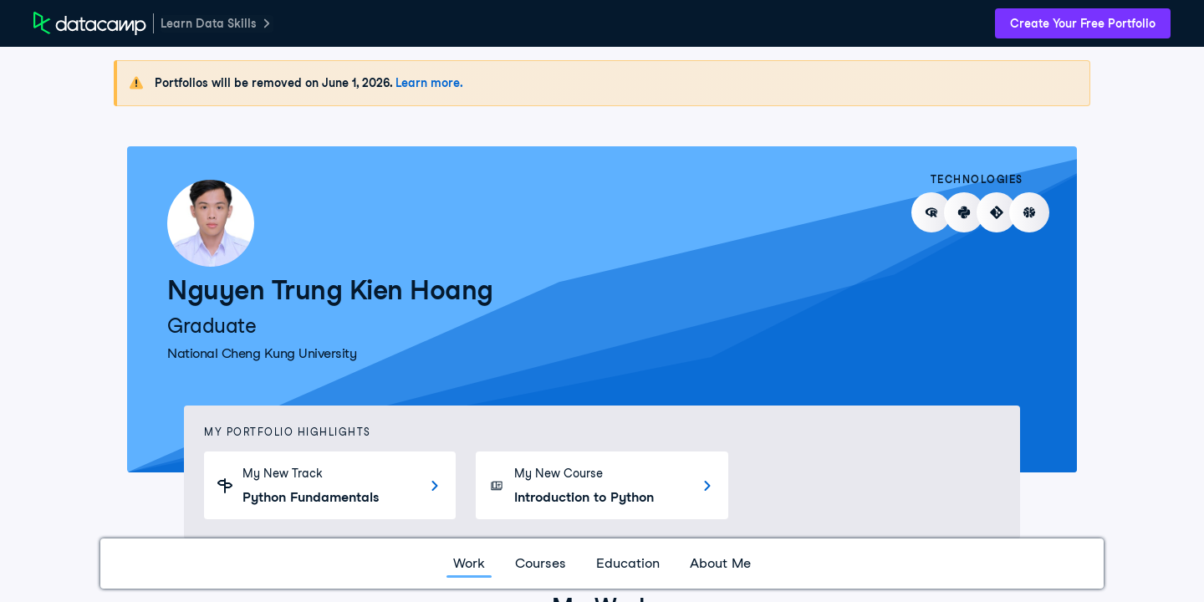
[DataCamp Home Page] (89, 23)
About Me (720, 563)
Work (469, 563)
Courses (540, 563)
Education (628, 563)
